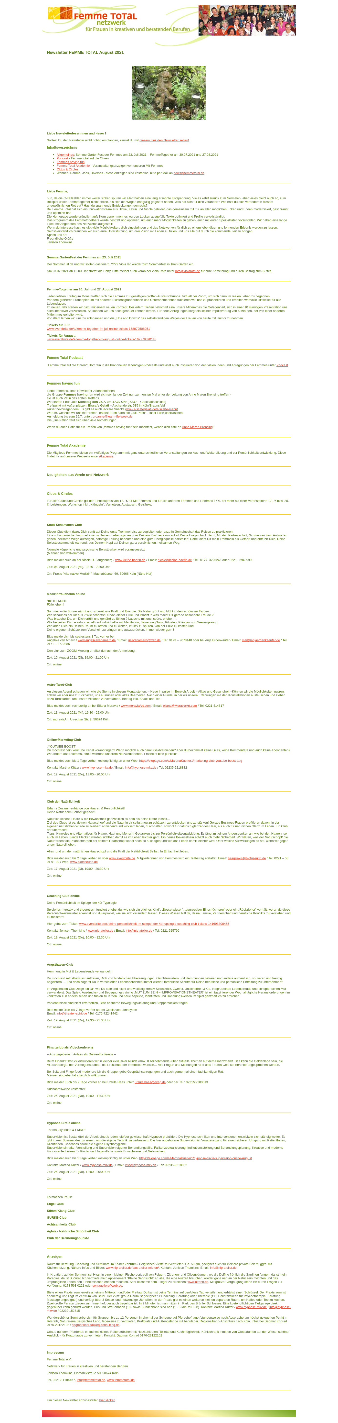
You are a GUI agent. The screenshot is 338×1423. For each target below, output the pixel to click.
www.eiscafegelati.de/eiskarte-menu (151, 409)
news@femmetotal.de (189, 173)
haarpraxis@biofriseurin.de (247, 858)
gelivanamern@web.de (144, 640)
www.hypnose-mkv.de (97, 767)
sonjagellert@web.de (107, 1285)
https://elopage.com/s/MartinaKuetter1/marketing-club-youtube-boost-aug (190, 760)
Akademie (106, 456)
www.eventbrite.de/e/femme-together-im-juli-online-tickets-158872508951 (98, 329)
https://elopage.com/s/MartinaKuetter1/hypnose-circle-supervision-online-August (195, 1158)
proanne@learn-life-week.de (113, 416)
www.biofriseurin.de (84, 862)
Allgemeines (65, 154)
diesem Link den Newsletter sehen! (164, 140)
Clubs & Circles (67, 169)
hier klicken (107, 1400)
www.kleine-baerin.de (130, 560)
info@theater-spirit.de (72, 1013)
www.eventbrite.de (122, 858)
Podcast (62, 158)
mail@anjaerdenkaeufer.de (261, 640)
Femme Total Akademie (73, 165)
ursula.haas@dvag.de (150, 1082)
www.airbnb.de (198, 1282)
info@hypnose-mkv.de (141, 767)
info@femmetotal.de (91, 1380)
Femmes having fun (70, 162)
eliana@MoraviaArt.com (180, 705)
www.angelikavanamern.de (97, 640)
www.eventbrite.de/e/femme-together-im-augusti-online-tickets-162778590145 (101, 339)
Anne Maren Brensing (197, 427)
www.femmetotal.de (121, 1380)
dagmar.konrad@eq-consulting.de (95, 1325)
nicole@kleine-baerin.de (175, 560)
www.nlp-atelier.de (101, 930)
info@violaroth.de (187, 271)
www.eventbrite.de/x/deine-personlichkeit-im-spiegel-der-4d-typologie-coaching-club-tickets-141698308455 (154, 924)
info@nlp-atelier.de (139, 930)
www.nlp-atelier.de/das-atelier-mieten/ (132, 1267)
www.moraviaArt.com (136, 705)
